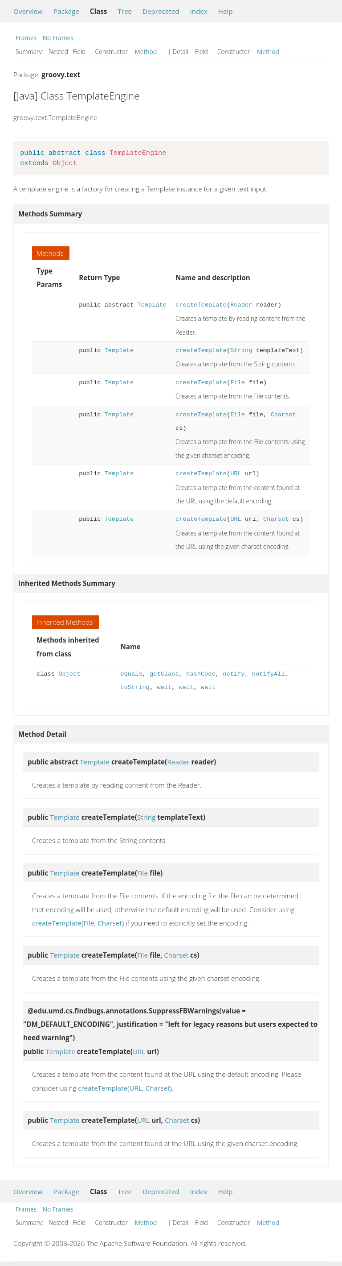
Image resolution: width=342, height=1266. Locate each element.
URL (235, 473)
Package (66, 11)
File (237, 382)
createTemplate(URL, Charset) (125, 1087)
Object (69, 674)
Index (198, 11)
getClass (164, 674)
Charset (283, 415)
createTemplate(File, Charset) (78, 922)
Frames (26, 37)
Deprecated (160, 11)
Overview (28, 11)
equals (131, 674)
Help (225, 11)
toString (135, 687)
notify (233, 674)
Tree (125, 11)
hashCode (201, 674)
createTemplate (201, 305)
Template (152, 305)
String (241, 350)
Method (146, 51)
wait (164, 687)
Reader (241, 305)
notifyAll (268, 674)
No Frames (58, 37)
